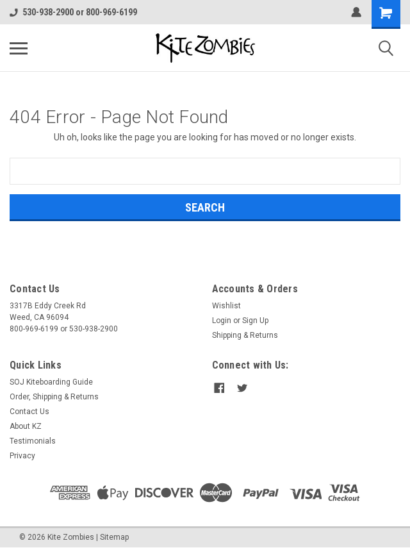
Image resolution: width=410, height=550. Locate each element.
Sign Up (255, 320)
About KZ (26, 426)
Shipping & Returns (245, 335)
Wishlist (226, 305)
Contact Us (29, 411)
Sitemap (114, 537)
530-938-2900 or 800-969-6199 (73, 12)
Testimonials (33, 441)
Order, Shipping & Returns (54, 396)
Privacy (22, 455)
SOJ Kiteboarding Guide (51, 382)
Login (221, 320)
